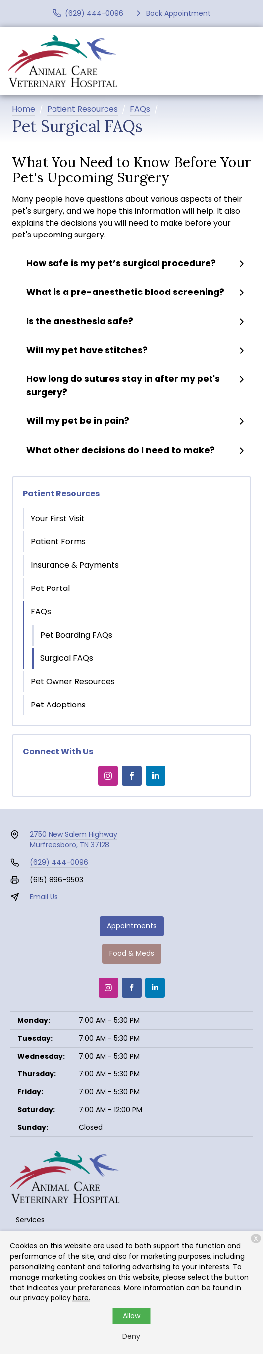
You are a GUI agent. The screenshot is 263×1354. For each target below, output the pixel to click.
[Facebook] (132, 776)
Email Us (44, 897)
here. (81, 1298)
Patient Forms (58, 541)
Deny (131, 1336)
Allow (131, 1316)
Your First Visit (58, 518)
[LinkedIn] (155, 776)
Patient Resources (82, 109)
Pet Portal (50, 588)
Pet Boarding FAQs (76, 635)
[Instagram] (108, 776)
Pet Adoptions (58, 704)
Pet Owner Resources (73, 681)
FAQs (140, 109)
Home (23, 109)
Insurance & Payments (75, 565)
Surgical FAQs (66, 658)
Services (30, 1220)
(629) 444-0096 (59, 862)
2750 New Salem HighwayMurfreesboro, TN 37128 (73, 839)
